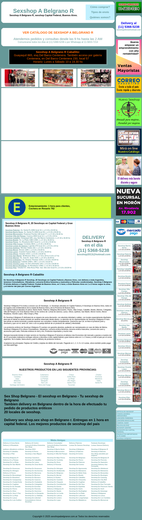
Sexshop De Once (53, 462)
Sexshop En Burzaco (33, 477)
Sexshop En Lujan (54, 500)
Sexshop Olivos (11, 254)
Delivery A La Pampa (10, 460)
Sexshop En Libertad (33, 498)
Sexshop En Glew (9, 491)
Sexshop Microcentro (14, 234)
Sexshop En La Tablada (34, 495)
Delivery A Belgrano (98, 493)
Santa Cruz (71, 383)
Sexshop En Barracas (33, 473)
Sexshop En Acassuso (11, 468)
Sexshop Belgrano (12, 262)
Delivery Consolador (54, 443)
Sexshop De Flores (76, 460)
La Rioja (71, 379)
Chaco (71, 375)
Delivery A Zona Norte (11, 443)
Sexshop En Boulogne (99, 475)
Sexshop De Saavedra (99, 462)
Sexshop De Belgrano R (100, 458)
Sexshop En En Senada (11, 486)
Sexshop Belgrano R (10, 458)
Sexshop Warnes (12, 258)
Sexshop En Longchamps (78, 498)
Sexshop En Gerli (97, 489)
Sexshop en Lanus (98, 495)
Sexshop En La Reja (10, 495)
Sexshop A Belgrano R (43, 11)
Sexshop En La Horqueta (34, 493)
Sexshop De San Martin (11, 464)
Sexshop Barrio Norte (14, 232)
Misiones (17, 381)
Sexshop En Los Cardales (100, 498)
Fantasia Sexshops (98, 443)
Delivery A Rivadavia (10, 445)
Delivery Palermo (75, 443)
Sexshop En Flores (10, 489)
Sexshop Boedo (11, 240)
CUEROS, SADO (123, 423)
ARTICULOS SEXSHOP (125, 411)
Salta (99, 381)
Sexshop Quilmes (12, 248)
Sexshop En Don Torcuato (101, 484)
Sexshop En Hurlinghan (78, 491)
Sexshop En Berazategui (12, 475)
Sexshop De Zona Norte (34, 464)
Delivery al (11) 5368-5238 (128, 25)
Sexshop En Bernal (54, 475)
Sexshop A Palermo (98, 451)
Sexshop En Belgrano (55, 473)
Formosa (98, 377)
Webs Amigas (58, 440)
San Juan (17, 383)
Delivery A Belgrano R (55, 489)
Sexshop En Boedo (76, 475)
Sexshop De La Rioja (11, 462)
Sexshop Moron (11, 250)
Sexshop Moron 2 (124, 390)
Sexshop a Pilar (9, 454)
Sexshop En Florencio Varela (102, 486)
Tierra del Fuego (44, 385)
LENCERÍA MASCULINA (125, 420)
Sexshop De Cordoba (55, 460)
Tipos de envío (100, 12)
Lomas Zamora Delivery (100, 445)
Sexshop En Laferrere (77, 495)
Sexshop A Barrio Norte (56, 449)
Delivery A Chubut (54, 477)
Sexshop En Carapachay (12, 480)
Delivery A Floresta (54, 464)
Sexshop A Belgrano (76, 449)
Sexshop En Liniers (54, 498)
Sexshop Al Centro (76, 454)
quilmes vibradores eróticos (13, 449)
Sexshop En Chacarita (77, 480)
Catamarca (44, 375)
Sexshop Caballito (12, 238)
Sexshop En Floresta (33, 489)
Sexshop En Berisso (32, 475)
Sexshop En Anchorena (34, 471)
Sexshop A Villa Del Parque (57, 454)
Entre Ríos (71, 377)
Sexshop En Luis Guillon (12, 500)
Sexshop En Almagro (11, 471)
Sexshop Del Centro (76, 464)
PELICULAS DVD (123, 425)
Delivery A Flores (9, 473)
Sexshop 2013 (30, 449)
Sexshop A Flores (31, 451)
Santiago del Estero (17, 385)
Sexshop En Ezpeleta (77, 486)
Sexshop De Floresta (99, 460)
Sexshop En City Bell (99, 480)
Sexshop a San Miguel (33, 454)
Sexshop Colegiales (13, 260)
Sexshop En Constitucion (56, 484)
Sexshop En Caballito (77, 477)
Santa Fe (98, 383)
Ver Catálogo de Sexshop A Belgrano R (58, 32)
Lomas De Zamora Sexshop (79, 445)
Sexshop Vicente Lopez (14, 264)
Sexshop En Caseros (33, 480)
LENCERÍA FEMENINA (125, 418)
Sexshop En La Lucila (55, 493)
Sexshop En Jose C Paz (12, 493)
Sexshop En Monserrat (99, 500)
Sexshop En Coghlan (77, 482)
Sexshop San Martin (13, 256)
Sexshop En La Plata (77, 493)
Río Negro (71, 381)
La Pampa (44, 379)
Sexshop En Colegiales (33, 484)
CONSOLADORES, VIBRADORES (123, 415)
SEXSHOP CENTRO (124, 428)
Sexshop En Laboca (54, 495)
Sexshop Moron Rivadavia (15, 266)
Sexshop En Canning (99, 477)
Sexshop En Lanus (10, 498)
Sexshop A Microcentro (55, 451)
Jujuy (17, 379)
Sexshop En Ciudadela (33, 482)
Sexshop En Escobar (33, 486)
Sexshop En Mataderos (77, 500)
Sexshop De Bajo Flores (56, 458)
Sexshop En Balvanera (77, 471)
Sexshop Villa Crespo (14, 244)
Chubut (98, 375)
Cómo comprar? (100, 7)
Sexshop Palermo (12, 230)
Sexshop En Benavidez (99, 473)
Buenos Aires (17, 375)
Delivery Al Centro (32, 443)
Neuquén (44, 381)
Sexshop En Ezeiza (54, 486)
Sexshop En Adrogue (55, 468)
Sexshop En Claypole (55, 482)
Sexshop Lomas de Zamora (16, 246)
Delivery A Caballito (98, 482)
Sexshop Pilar (11, 268)
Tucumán (71, 385)
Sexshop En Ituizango (99, 491)
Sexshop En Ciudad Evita (12, 482)
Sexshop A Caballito (10, 451)
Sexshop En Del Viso (77, 484)
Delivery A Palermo (76, 451)
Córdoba (17, 377)
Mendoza (98, 379)
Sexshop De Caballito (33, 460)
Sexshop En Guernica (33, 491)
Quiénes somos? (100, 17)
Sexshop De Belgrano (77, 458)
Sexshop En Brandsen (11, 477)
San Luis (44, 383)
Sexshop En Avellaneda (56, 471)
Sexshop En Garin (76, 489)
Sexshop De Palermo (77, 462)
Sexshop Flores (11, 242)
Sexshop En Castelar (55, 480)
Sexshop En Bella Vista (77, 473)
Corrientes (44, 377)
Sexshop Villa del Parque (15, 236)
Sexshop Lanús (11, 252)
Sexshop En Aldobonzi (99, 468)
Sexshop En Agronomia (78, 468)
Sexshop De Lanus (32, 462)
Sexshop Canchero (32, 458)
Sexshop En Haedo (54, 491)
